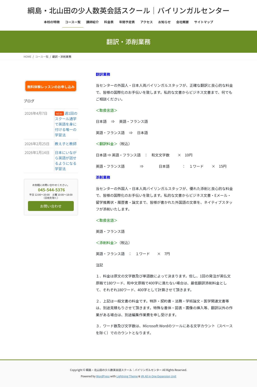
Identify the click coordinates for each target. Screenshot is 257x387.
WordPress (103, 376)
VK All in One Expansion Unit (158, 376)
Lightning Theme (127, 376)
